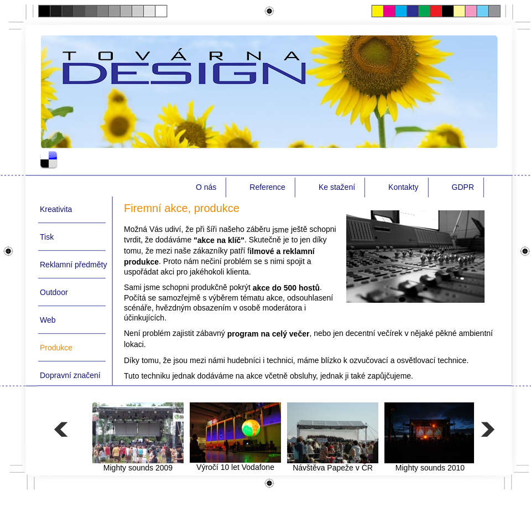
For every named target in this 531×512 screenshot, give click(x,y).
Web (48, 320)
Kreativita (56, 209)
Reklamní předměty (73, 264)
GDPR (463, 187)
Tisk (47, 236)
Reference (267, 187)
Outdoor (54, 292)
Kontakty (403, 187)
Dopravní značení (70, 375)
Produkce (56, 347)
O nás (206, 187)
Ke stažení (337, 187)
